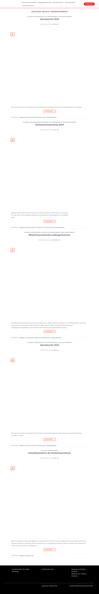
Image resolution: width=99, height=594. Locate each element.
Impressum (45, 586)
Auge (30, 122)
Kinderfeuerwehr (58, 2)
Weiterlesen (49, 111)
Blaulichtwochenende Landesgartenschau (49, 234)
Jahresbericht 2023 (49, 19)
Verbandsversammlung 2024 (49, 124)
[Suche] (97, 4)
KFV (45, 16)
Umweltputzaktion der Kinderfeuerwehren (49, 453)
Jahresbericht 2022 (49, 345)
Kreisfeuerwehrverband (29, 2)
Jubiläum (45, 122)
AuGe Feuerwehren (28, 5)
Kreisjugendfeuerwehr (45, 2)
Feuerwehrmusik (70, 2)
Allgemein (30, 16)
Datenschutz (53, 586)
